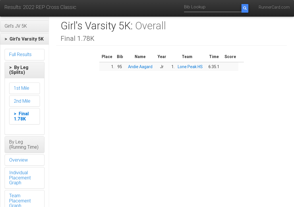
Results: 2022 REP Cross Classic (40, 7)
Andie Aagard (140, 66)
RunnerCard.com (274, 7)
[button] (24, 26)
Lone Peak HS (190, 66)
